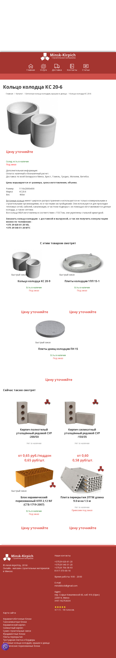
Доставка (57, 69)
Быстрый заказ (19, 274)
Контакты (72, 69)
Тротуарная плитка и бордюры (19, 639)
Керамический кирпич (14, 624)
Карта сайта (9, 612)
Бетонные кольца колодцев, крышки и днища (26, 642)
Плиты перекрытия (13, 636)
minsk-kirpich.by (13, 565)
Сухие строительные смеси (17, 630)
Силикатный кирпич (13, 627)
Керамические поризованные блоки (21, 645)
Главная (30, 69)
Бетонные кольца (15, 200)
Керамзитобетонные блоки (17, 618)
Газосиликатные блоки (15, 621)
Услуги (43, 69)
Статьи (86, 69)
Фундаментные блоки (14, 633)
